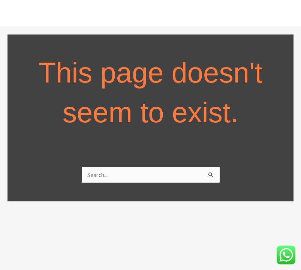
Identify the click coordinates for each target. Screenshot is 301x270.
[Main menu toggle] (286, 15)
